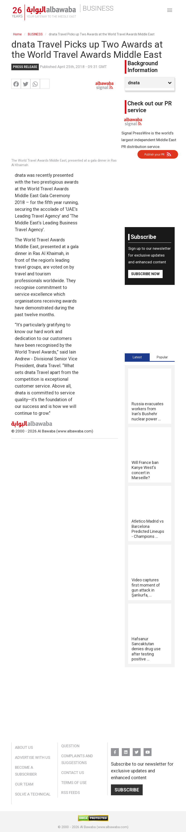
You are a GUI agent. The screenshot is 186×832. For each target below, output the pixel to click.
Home (17, 34)
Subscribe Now (145, 274)
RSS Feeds (70, 792)
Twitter (137, 750)
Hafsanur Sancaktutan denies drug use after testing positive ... (146, 648)
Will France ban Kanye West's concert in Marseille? (145, 470)
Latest (137, 357)
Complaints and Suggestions (77, 759)
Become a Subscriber (26, 770)
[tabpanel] (150, 516)
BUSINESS (35, 34)
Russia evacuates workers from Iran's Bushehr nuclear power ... (148, 411)
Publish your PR (154, 154)
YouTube (147, 750)
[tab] (137, 357)
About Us (24, 747)
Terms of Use (74, 782)
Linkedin (126, 750)
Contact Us (72, 772)
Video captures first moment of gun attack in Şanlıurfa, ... (146, 587)
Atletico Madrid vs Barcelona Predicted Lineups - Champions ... (148, 529)
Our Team (24, 784)
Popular (162, 357)
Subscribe (127, 790)
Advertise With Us (32, 757)
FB (115, 750)
